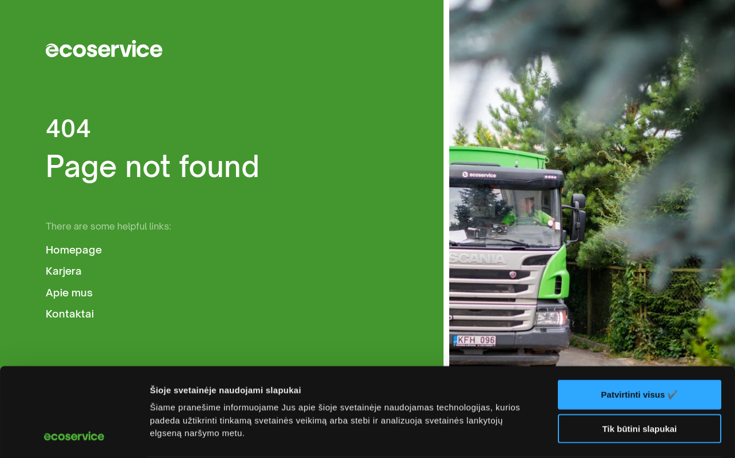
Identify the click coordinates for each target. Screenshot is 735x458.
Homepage (74, 250)
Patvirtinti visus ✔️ (639, 311)
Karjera (64, 271)
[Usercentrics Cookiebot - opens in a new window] (74, 435)
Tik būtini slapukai (639, 345)
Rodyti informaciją (188, 435)
